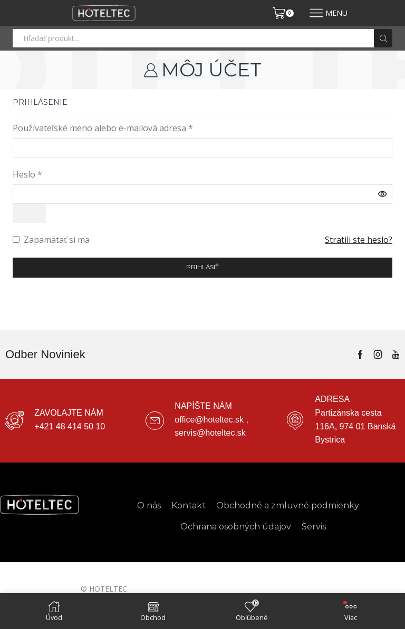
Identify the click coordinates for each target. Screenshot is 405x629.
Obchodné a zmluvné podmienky (287, 505)
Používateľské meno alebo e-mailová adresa (103, 128)
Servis (314, 527)
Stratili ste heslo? (358, 240)
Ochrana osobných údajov (235, 527)
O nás (149, 505)
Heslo (27, 174)
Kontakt (188, 505)
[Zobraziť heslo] (29, 213)
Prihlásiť (202, 268)
